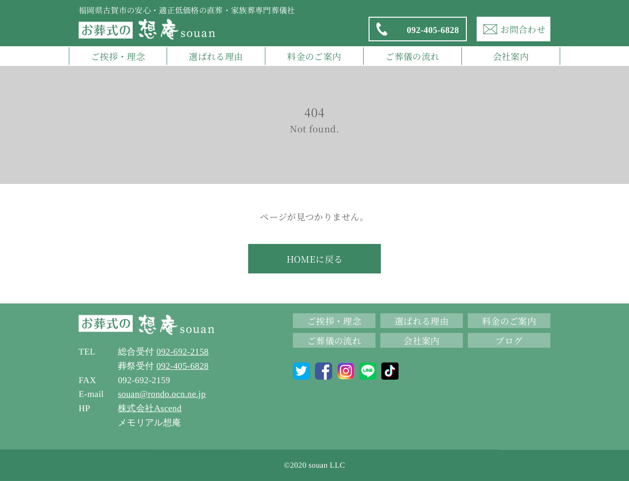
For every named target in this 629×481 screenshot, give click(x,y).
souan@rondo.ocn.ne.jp (162, 394)
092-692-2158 (182, 352)
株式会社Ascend (150, 408)
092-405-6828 (416, 29)
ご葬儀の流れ (412, 56)
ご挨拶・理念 (118, 56)
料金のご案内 (314, 56)
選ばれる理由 (216, 56)
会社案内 (511, 56)
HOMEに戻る (314, 258)
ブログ (508, 340)
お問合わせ (513, 29)
